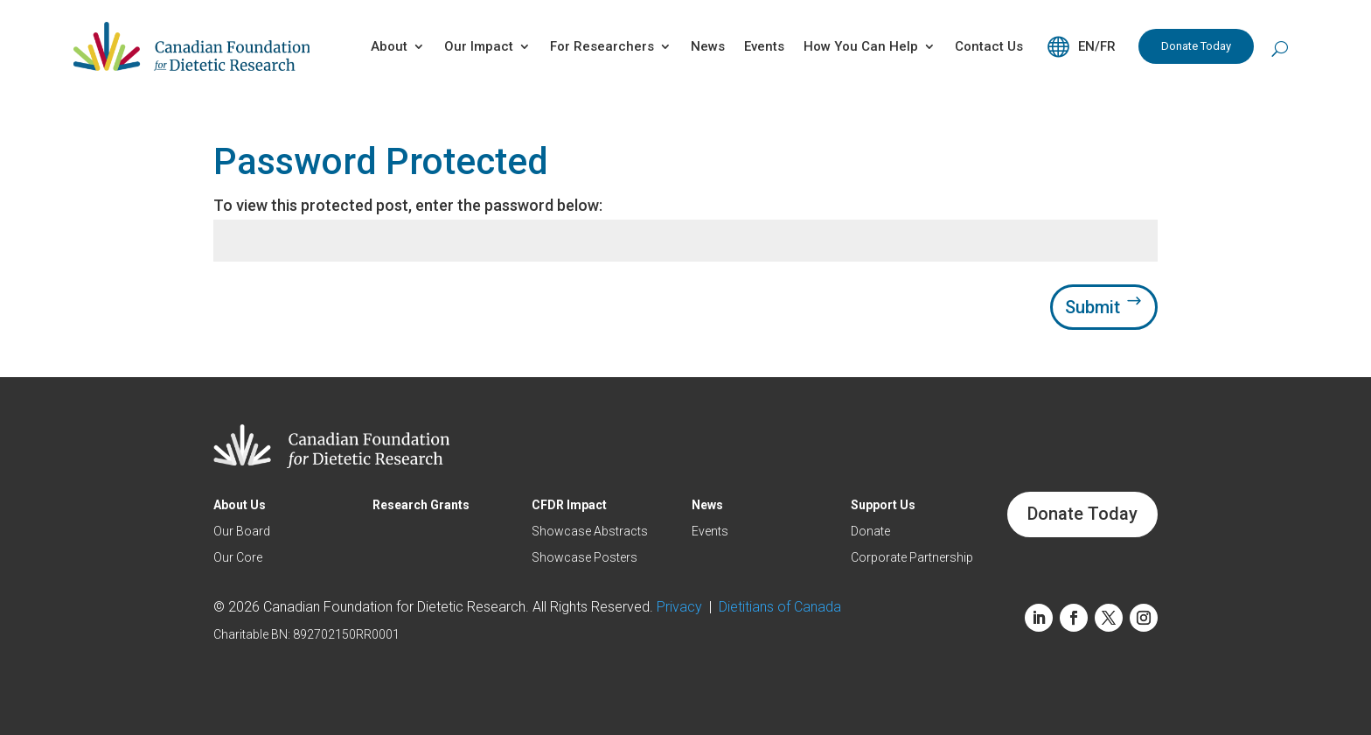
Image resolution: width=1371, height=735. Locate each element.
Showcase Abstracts (590, 531)
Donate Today (1196, 45)
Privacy (683, 606)
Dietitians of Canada (780, 606)
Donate (870, 531)
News (708, 46)
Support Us (883, 505)
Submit (1092, 307)
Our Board (241, 531)
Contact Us (989, 46)
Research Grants (421, 505)
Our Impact (478, 46)
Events (764, 46)
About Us (239, 505)
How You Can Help (861, 46)
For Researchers (602, 46)
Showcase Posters (584, 557)
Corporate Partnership (912, 557)
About (389, 46)
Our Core (237, 557)
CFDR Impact (569, 505)
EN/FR (1097, 46)
